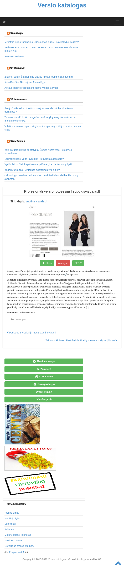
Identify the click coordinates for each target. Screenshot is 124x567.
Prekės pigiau (11, 512)
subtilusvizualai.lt (36, 201)
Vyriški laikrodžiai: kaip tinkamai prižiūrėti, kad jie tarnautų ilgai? (38, 164)
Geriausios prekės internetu (19, 546)
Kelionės (9, 529)
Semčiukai (10, 523)
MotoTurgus (16, 33)
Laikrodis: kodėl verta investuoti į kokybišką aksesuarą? (34, 158)
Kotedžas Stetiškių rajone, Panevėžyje (24, 82)
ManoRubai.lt (17, 141)
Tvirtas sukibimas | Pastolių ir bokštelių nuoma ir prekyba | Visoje (81, 340)
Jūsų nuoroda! (16, 552)
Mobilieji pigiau (12, 518)
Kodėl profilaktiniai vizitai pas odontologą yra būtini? (32, 170)
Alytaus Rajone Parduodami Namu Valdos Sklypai (31, 87)
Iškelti (47, 263)
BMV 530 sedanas (14, 56)
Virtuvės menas (18, 99)
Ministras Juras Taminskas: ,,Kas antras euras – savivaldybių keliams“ (41, 42)
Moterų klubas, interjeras (17, 534)
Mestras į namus (13, 540)
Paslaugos (21, 319)
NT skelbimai (17, 68)
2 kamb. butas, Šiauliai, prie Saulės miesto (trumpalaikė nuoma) (38, 76)
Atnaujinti (63, 263)
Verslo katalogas (57, 559)
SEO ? (78, 263)
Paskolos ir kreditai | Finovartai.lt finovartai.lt (31, 332)
